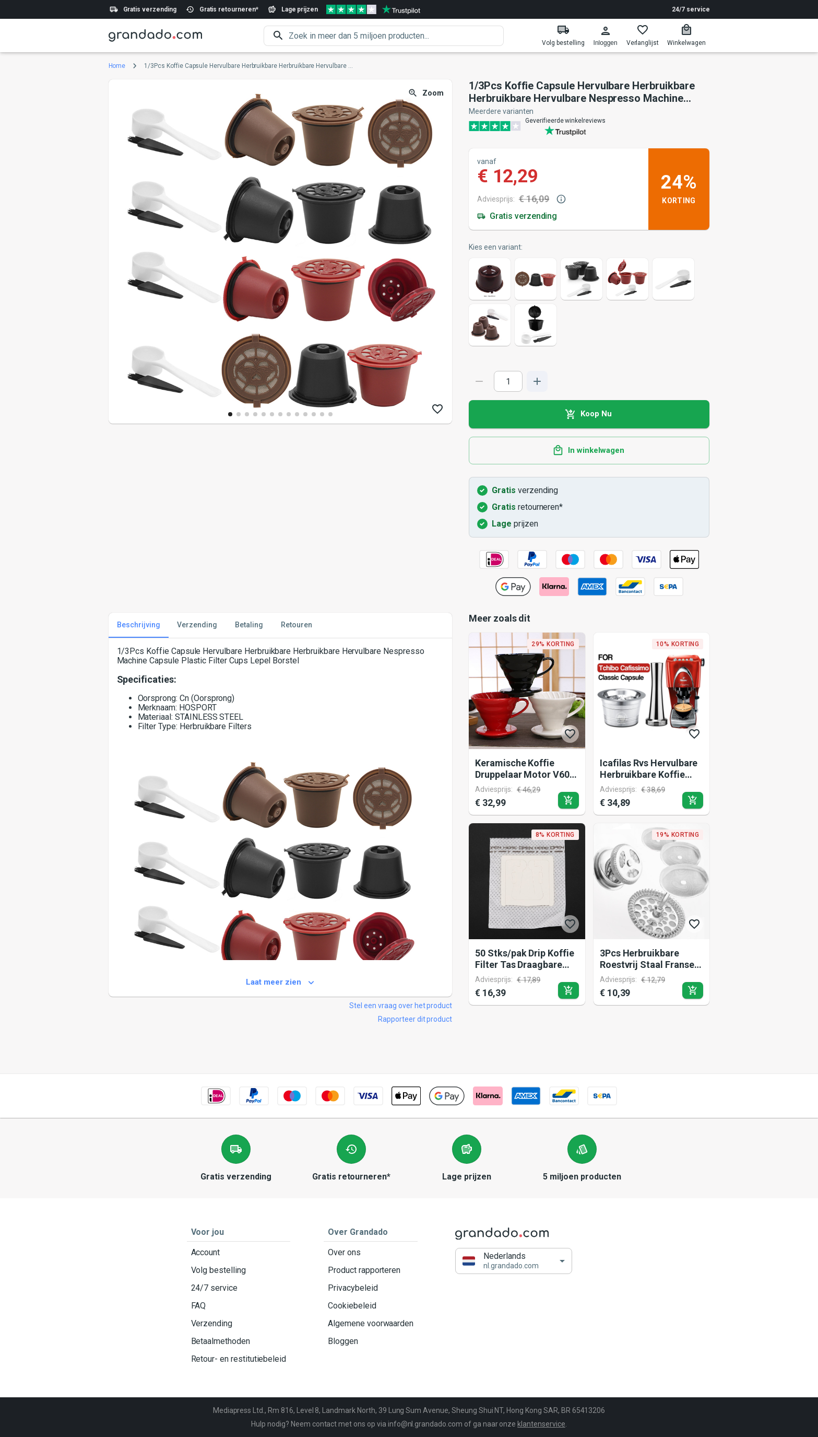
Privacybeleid (371, 1288)
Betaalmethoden (239, 1341)
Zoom (427, 93)
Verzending (239, 1324)
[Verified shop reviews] (373, 9)
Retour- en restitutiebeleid (239, 1359)
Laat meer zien (281, 982)
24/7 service (690, 9)
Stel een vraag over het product (400, 1005)
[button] (513, 1261)
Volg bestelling (239, 1270)
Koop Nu (589, 414)
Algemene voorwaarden (371, 1324)
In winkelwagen (589, 450)
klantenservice (541, 1424)
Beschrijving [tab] (139, 625)
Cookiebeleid (371, 1306)
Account (239, 1252)
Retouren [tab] (296, 625)
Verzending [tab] (197, 625)
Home (117, 65)
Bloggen (371, 1341)
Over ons (371, 1252)
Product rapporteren (371, 1270)
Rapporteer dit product (415, 1019)
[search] (396, 36)
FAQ (239, 1306)
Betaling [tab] (249, 625)
